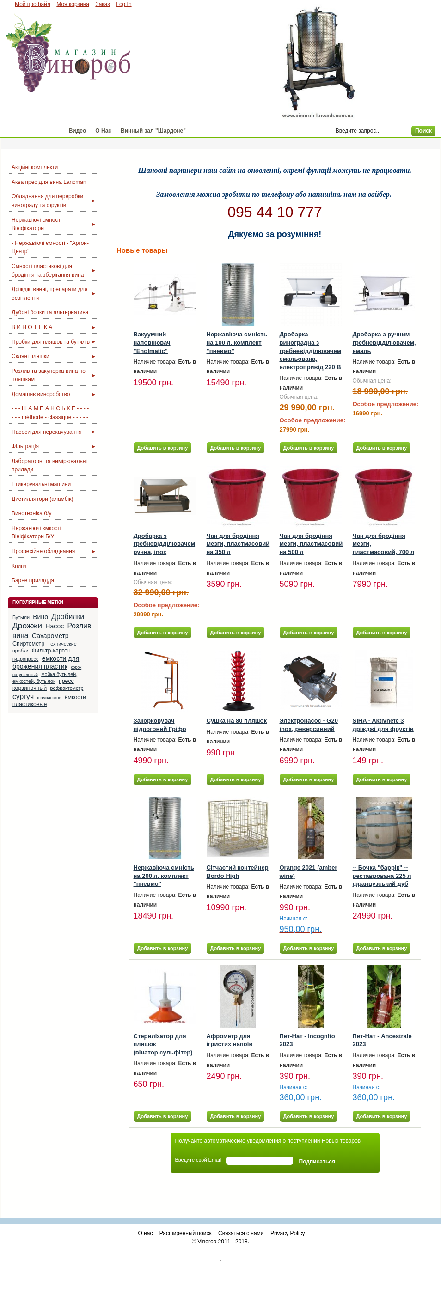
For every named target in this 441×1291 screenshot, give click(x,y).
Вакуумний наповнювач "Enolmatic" (152, 342)
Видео (77, 131)
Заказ (102, 4)
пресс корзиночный (43, 684)
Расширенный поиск (185, 1233)
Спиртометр (28, 643)
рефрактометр (67, 688)
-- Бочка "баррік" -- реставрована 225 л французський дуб (382, 875)
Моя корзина (72, 4)
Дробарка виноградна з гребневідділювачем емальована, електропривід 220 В (311, 350)
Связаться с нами (240, 1233)
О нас (145, 1233)
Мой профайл (32, 4)
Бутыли (21, 617)
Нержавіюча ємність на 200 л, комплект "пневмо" (164, 875)
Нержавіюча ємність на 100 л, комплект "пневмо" (237, 342)
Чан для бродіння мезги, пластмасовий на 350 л (238, 543)
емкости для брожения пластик (45, 662)
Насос (54, 626)
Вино (40, 617)
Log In (123, 4)
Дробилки (67, 617)
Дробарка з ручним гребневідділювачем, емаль (384, 342)
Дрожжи (27, 625)
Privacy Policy (287, 1233)
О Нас (103, 131)
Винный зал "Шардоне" (153, 131)
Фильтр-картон (51, 650)
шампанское (49, 697)
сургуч (23, 696)
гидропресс (25, 659)
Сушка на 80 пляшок (237, 720)
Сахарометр (50, 635)
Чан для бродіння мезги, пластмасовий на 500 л (311, 543)
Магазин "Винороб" (33, 131)
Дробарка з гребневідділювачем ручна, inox (165, 543)
